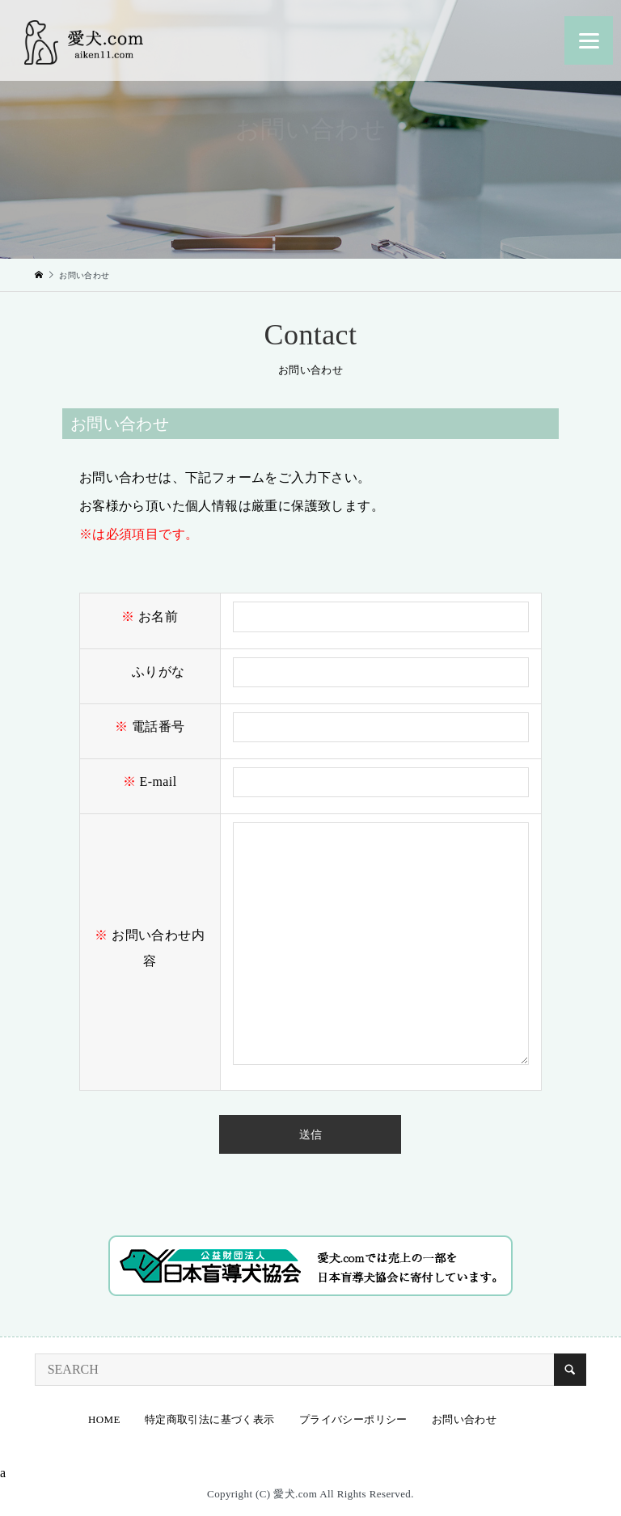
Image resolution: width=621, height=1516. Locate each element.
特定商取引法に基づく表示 (210, 1419)
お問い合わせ (464, 1419)
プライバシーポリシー (353, 1419)
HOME (104, 1419)
